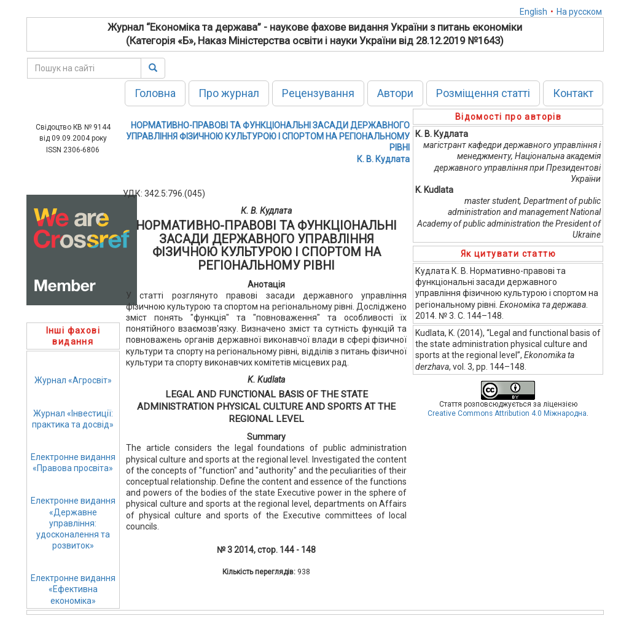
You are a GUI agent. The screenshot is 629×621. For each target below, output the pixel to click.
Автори (395, 93)
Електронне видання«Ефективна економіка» (73, 589)
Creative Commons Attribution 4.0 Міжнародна (507, 413)
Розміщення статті (483, 93)
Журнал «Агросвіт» (73, 380)
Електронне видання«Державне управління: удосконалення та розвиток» (73, 523)
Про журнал (228, 93)
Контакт (573, 93)
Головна (155, 93)
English (533, 12)
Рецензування (318, 93)
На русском (579, 12)
